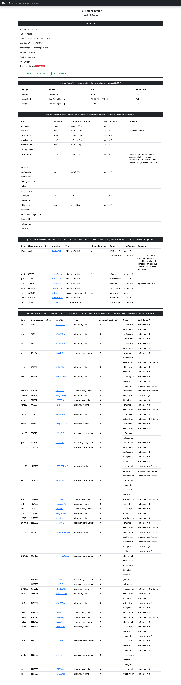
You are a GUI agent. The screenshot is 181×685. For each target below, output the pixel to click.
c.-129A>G (60, 523)
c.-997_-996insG (62, 556)
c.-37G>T (55, 293)
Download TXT (43, 73)
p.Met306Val (57, 297)
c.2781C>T (60, 612)
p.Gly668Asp (61, 343)
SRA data (35, 3)
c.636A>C (59, 499)
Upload (26, 3)
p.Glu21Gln (60, 324)
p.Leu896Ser (61, 518)
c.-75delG (60, 641)
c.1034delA (56, 302)
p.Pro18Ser (60, 603)
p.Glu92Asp (60, 674)
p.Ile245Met (61, 376)
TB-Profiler (7, 3)
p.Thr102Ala (61, 589)
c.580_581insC (62, 466)
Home (18, 3)
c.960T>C (59, 353)
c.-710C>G (60, 433)
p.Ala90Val (56, 251)
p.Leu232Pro (61, 504)
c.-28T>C (59, 447)
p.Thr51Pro (60, 626)
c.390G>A (60, 390)
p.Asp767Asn (61, 423)
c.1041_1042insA (63, 532)
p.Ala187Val (61, 367)
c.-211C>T (60, 655)
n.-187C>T (60, 480)
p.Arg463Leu (61, 513)
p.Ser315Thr (57, 283)
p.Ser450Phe (57, 274)
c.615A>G (60, 669)
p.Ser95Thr (60, 334)
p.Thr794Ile (60, 414)
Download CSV (27, 73)
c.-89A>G (59, 579)
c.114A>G (60, 617)
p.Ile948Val (60, 405)
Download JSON (60, 73)
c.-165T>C (60, 442)
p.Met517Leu (61, 593)
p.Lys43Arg (56, 279)
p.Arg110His (61, 395)
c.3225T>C (60, 400)
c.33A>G (59, 508)
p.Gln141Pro (57, 288)
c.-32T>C (59, 584)
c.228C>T (59, 622)
